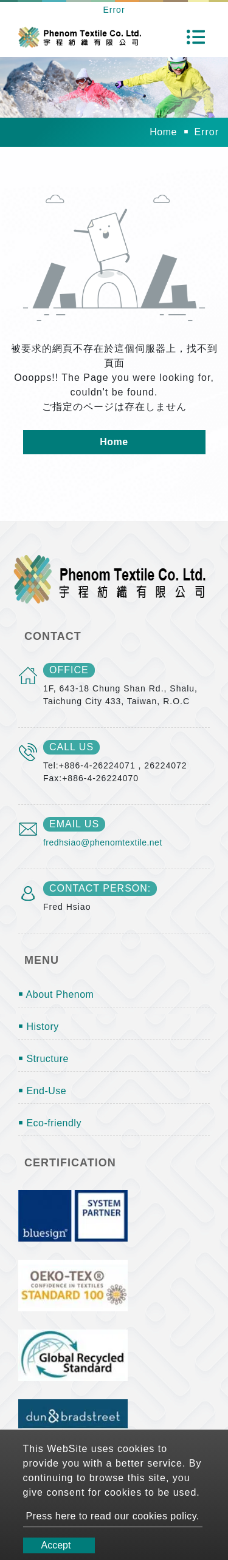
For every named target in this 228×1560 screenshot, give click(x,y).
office (69, 670)
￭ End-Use (42, 1091)
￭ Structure (43, 1059)
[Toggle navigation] (196, 37)
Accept (56, 1545)
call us (71, 747)
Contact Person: (100, 888)
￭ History (38, 1026)
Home (163, 132)
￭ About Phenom (56, 994)
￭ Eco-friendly (49, 1123)
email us (74, 824)
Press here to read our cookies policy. (113, 1516)
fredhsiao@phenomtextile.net (102, 842)
